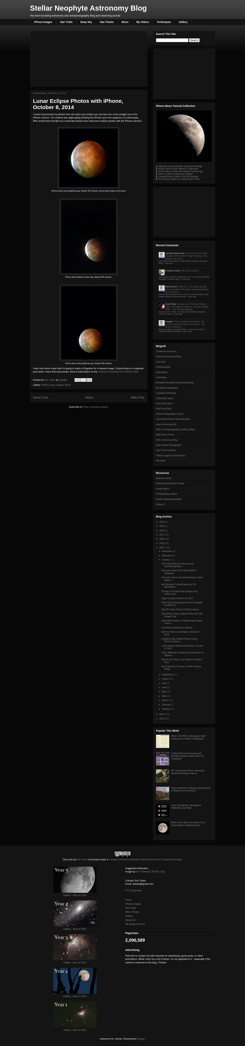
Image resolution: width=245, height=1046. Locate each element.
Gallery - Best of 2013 (74, 996)
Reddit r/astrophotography (169, 499)
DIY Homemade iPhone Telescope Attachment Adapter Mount (187, 772)
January (166, 709)
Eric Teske (50, 380)
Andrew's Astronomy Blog (168, 356)
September (167, 674)
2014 (162, 547)
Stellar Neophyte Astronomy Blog (88, 8)
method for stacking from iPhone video (118, 371)
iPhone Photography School (169, 414)
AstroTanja (161, 377)
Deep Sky (86, 22)
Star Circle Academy (166, 450)
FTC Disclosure (133, 890)
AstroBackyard (163, 367)
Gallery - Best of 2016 (74, 895)
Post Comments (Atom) (96, 406)
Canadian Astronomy (166, 393)
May (164, 691)
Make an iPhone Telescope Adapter (175, 174)
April (164, 696)
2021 (162, 522)
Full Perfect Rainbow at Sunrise (176, 627)
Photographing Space (166, 494)
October (166, 560)
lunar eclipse (56, 384)
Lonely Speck (162, 488)
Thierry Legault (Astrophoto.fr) (170, 455)
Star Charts (107, 22)
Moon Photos (132, 912)
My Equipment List (135, 924)
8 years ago (177, 314)
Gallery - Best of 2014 (74, 962)
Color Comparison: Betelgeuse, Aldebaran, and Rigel (186, 806)
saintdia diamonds (174, 253)
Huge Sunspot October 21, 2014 (177, 598)
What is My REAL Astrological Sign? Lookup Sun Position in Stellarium (188, 737)
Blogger (141, 1038)
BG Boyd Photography (167, 388)
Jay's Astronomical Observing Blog (173, 419)
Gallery (183, 22)
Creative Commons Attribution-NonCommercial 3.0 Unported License (145, 859)
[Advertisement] (88, 58)
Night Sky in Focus (165, 434)
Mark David (171, 286)
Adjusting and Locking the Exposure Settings (180, 166)
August (165, 679)
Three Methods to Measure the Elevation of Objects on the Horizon (191, 789)
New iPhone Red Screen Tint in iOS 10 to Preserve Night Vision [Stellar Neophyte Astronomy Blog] (183, 295)
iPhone (45, 384)
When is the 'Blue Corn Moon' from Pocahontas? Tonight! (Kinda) (188, 823)
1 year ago (168, 263)
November (167, 555)
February (166, 704)
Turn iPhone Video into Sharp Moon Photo (179, 179)
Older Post (137, 397)
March (165, 700)
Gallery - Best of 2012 (74, 1030)
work (70, 859)
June (164, 687)
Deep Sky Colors (164, 403)
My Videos (142, 22)
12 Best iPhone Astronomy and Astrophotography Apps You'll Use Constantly (187, 756)
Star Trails (66, 22)
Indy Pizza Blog (163, 408)
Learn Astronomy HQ (166, 424)
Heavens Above (163, 478)
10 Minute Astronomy (166, 351)
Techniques (164, 22)
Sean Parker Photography (168, 445)
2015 (162, 543)
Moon (125, 22)
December (167, 551)
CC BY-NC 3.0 (155, 871)
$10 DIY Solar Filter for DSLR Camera (180, 609)
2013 (162, 714)
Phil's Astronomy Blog (166, 440)
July (164, 683)
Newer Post (40, 397)
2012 (162, 718)
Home (89, 397)
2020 (162, 526)
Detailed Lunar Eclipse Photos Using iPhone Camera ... (179, 640)
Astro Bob (161, 362)
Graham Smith (172, 270)
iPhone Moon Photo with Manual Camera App (180, 171)
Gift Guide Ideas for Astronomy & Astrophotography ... (177, 565)
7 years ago (185, 279)
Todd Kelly (170, 304)
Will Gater (161, 460)
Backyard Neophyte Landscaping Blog (174, 382)
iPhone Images (43, 22)
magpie (169, 321)
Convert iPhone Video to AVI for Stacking (178, 176)
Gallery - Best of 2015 (74, 929)
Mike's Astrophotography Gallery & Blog (175, 429)
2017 (162, 534)
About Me (130, 920)
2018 (162, 530)
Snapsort (160, 504)
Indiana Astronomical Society (170, 483)
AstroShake (161, 372)
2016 (162, 539)
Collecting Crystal (164, 398)
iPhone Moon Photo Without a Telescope (178, 169)
